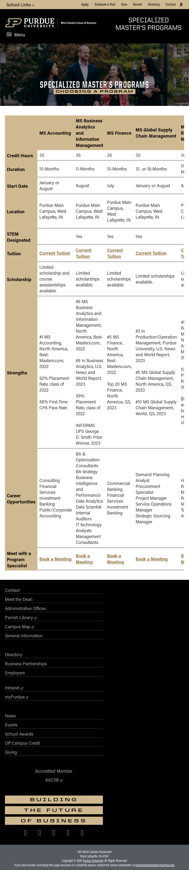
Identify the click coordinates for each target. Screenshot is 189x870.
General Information (24, 638)
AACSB (45, 718)
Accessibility (16, 805)
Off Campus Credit (111, 681)
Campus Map (17, 629)
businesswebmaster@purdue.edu (154, 775)
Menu (15, 35)
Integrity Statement (66, 805)
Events (100, 663)
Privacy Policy (153, 805)
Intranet (101, 626)
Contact (171, 4)
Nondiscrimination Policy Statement (94, 792)
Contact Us (173, 805)
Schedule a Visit (104, 4)
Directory (154, 4)
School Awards (108, 672)
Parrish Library (19, 620)
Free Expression (92, 805)
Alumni (137, 4)
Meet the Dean (18, 602)
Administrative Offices (25, 611)
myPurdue (104, 635)
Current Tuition (54, 255)
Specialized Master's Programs (148, 23)
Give (124, 4)
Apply (85, 4)
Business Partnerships (115, 602)
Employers (104, 611)
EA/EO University (39, 805)
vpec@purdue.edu (133, 797)
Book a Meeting (55, 561)
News (99, 654)
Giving (100, 690)
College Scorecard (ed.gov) (124, 805)
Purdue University (93, 771)
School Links (20, 4)
